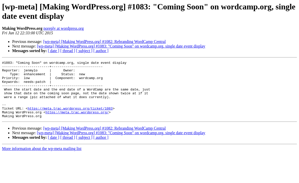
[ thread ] (67, 51)
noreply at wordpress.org (63, 28)
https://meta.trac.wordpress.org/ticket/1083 (70, 118)
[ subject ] (84, 51)
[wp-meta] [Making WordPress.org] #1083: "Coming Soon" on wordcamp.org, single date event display (121, 46)
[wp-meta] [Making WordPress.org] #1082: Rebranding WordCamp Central (104, 41)
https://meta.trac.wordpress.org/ (77, 122)
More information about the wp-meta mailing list (42, 160)
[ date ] (53, 51)
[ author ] (101, 51)
